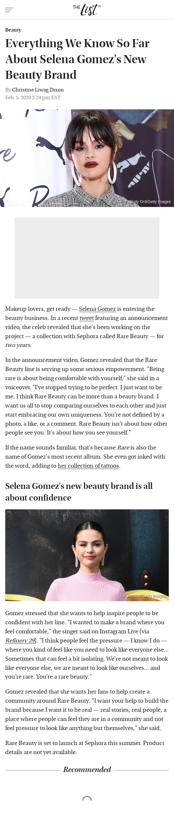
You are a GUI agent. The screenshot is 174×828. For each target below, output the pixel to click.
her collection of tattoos (88, 465)
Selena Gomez (97, 309)
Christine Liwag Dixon (38, 90)
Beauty (13, 30)
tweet (87, 318)
